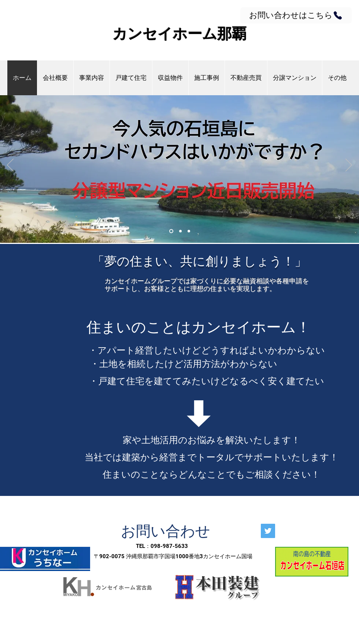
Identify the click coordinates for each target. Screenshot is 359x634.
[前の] (10, 166)
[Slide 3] (189, 231)
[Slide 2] (180, 231)
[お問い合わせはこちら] (296, 15)
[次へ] (348, 166)
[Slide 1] (171, 231)
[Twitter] (268, 531)
